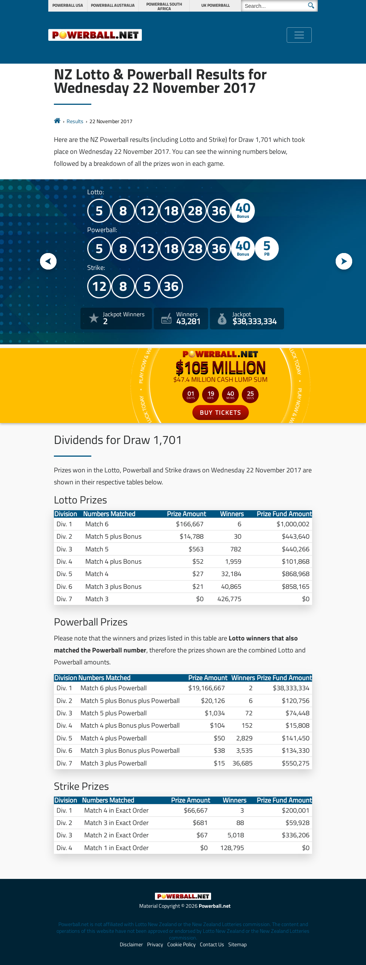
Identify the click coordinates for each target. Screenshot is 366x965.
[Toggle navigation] (299, 35)
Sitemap (237, 944)
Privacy (155, 944)
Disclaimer (131, 944)
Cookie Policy (181, 944)
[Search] (279, 6)
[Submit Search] (311, 5)
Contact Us (212, 944)
